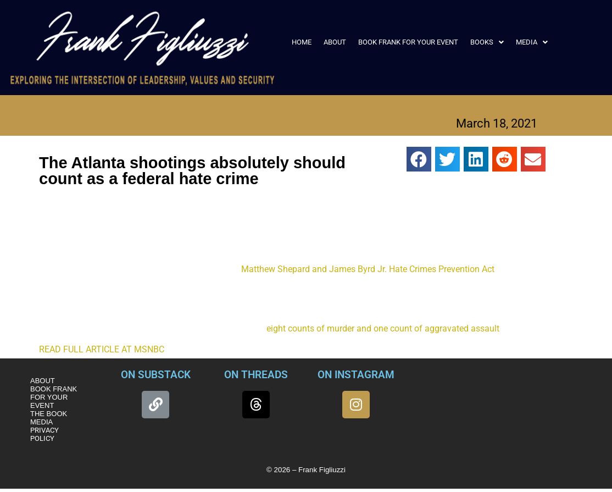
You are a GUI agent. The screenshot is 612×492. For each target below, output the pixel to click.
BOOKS (487, 42)
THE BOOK (48, 414)
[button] (487, 42)
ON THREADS (256, 374)
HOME (301, 42)
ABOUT (335, 42)
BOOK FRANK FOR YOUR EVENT (408, 42)
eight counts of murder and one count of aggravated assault (382, 328)
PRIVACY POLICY (44, 434)
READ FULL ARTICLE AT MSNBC (101, 349)
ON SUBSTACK (156, 374)
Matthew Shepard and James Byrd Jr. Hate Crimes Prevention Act (367, 269)
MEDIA (532, 42)
